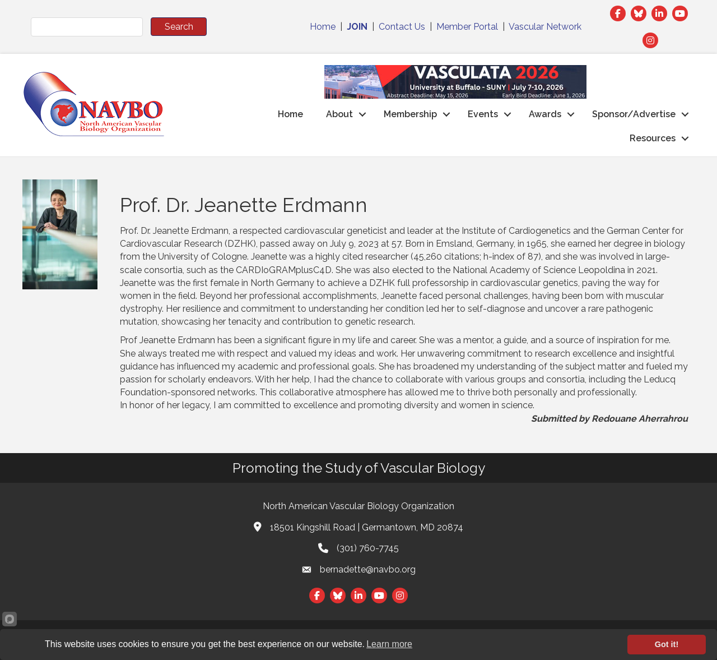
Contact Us (402, 26)
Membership (410, 114)
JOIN (357, 26)
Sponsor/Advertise (634, 114)
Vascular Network (545, 26)
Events (483, 114)
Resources (653, 138)
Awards (545, 114)
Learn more (389, 644)
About (339, 114)
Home (323, 26)
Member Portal (467, 26)
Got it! (666, 644)
